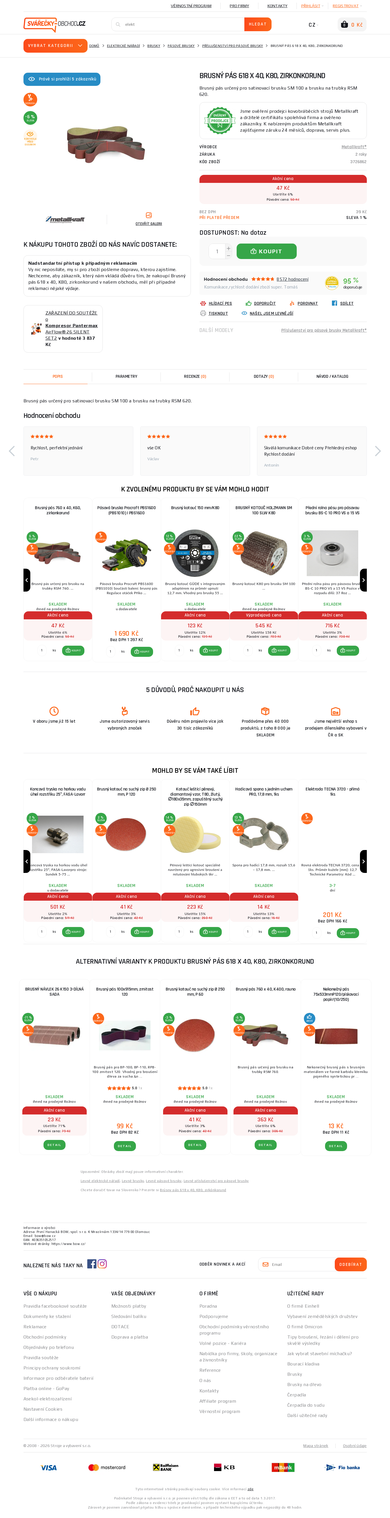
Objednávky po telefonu (48, 1351)
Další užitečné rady (307, 1419)
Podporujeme (213, 1320)
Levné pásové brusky (164, 1185)
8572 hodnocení (292, 279)
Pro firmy (239, 5)
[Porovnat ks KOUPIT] (41, 652)
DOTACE (120, 1330)
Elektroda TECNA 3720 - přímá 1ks (332, 793)
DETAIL (54, 1148)
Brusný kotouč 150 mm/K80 (195, 508)
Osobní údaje (355, 1449)
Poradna (208, 1310)
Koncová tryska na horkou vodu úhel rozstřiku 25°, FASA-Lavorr (58, 793)
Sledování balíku (128, 1320)
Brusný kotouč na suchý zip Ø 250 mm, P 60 (195, 995)
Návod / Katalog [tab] (332, 376)
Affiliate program (217, 1405)
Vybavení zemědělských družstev (322, 1320)
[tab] (195, 376)
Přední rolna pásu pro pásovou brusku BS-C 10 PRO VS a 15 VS (332, 510)
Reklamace (35, 1330)
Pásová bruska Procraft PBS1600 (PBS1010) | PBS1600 (126, 510)
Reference (210, 1374)
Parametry (126, 376)
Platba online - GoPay (46, 1392)
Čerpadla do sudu (305, 1409)
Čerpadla (296, 1398)
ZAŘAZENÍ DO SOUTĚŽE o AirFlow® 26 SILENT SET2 (71, 325)
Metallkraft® (354, 147)
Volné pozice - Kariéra (222, 1347)
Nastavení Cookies (42, 1413)
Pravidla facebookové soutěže (55, 1310)
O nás (205, 1384)
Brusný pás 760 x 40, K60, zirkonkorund (58, 510)
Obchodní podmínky (44, 1340)
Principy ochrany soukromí (51, 1371)
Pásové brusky (181, 46)
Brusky (153, 46)
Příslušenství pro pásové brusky (232, 46)
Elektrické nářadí (123, 46)
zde (251, 1493)
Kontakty (278, 5)
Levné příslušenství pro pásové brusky (216, 1185)
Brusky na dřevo (304, 1388)
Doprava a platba (129, 1340)
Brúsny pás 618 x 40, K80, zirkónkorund (193, 1194)
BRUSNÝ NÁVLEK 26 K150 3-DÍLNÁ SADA (54, 995)
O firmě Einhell (303, 1310)
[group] (57, 581)
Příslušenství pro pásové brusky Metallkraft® (323, 330)
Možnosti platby (128, 1310)
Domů (94, 46)
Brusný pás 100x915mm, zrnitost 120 (124, 995)
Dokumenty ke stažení (47, 1320)
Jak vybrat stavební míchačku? (319, 1357)
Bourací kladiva (303, 1367)
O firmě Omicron (304, 1330)
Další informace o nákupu (50, 1423)
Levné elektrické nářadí (100, 1185)
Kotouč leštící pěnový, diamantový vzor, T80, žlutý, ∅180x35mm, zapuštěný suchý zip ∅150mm (195, 799)
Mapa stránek (315, 1449)
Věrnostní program (191, 5)
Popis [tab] (58, 376)
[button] (12, 451)
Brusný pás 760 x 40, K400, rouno (266, 993)
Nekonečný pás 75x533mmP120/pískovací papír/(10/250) (336, 998)
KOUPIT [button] (75, 652)
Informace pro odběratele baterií (58, 1382)
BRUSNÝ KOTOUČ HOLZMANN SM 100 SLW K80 (263, 510)
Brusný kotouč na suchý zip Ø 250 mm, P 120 (126, 793)
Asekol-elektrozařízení (47, 1402)
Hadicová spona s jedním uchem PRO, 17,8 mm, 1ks (263, 793)
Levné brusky (133, 1185)
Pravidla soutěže (41, 1361)
